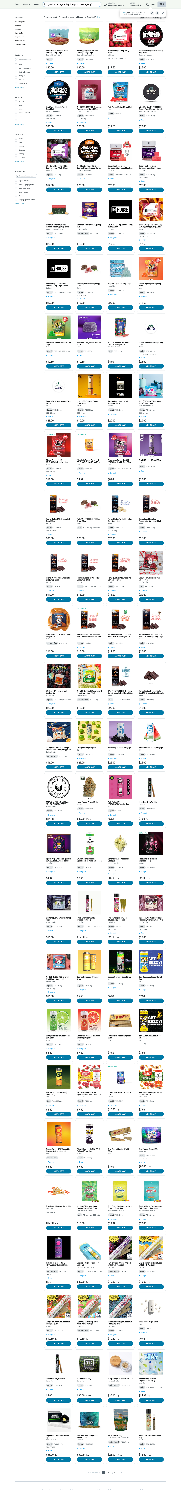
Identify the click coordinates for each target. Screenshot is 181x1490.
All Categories (20, 13)
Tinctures (104, 1482)
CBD (124, 1482)
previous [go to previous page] (94, 1464)
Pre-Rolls (19, 24)
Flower (18, 20)
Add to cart (59, 63)
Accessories (20, 32)
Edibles (18, 17)
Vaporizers (19, 28)
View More (19, 79)
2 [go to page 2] (108, 1464)
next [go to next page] (116, 1464)
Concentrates (20, 36)
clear (98, 9)
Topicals (115, 1482)
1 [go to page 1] (103, 1464)
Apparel (147, 1482)
